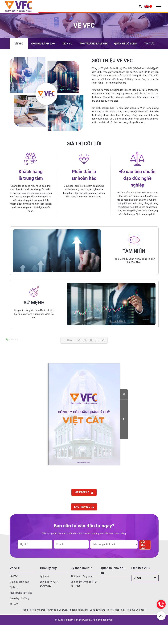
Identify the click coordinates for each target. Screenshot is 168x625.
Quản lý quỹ (48, 568)
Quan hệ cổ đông (125, 43)
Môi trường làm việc (94, 43)
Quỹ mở (44, 576)
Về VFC (19, 43)
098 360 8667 (138, 609)
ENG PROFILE (84, 506)
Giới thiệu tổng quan (81, 576)
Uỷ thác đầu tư (80, 568)
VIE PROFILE (84, 492)
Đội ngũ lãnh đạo (43, 43)
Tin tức (149, 43)
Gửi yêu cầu (145, 544)
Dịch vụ (67, 43)
